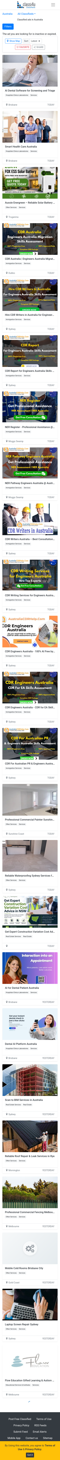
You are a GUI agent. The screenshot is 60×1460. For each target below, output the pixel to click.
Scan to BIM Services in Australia (24, 1099)
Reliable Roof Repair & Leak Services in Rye (30, 1156)
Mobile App (14, 1438)
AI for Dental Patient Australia (22, 987)
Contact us (32, 1438)
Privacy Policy (21, 1425)
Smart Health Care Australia (21, 146)
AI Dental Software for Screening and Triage (30, 90)
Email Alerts (40, 1431)
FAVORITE (22, 47)
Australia (7, 13)
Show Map (13, 41)
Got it (30, 1455)
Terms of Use (44, 1419)
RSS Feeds (40, 1425)
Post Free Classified (20, 1419)
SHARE (38, 47)
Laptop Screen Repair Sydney (21, 1324)
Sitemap (47, 1438)
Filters (8, 26)
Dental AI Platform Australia (21, 1043)
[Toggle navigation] (53, 5)
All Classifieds (26, 13)
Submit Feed (20, 1431)
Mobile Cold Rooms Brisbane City (24, 1268)
